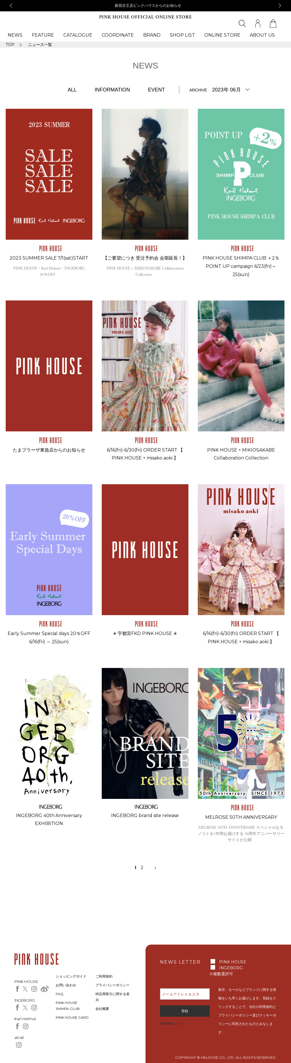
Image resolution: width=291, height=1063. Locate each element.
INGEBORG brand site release (145, 815)
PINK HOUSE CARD (72, 1017)
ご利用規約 (104, 976)
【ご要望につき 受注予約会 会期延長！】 (145, 258)
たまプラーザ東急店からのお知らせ (49, 450)
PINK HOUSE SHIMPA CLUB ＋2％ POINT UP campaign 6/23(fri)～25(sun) (241, 266)
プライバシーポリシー (112, 985)
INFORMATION (112, 90)
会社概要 (102, 1008)
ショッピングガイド (71, 976)
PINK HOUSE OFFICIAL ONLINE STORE (145, 17)
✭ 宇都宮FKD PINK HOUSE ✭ (145, 633)
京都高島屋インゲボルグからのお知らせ (145, 5)
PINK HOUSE (232, 961)
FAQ (59, 994)
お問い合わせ (66, 985)
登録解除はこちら (172, 1023)
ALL (72, 90)
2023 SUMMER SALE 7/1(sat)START (49, 258)
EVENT (156, 90)
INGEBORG (231, 967)
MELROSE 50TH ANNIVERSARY (241, 817)
